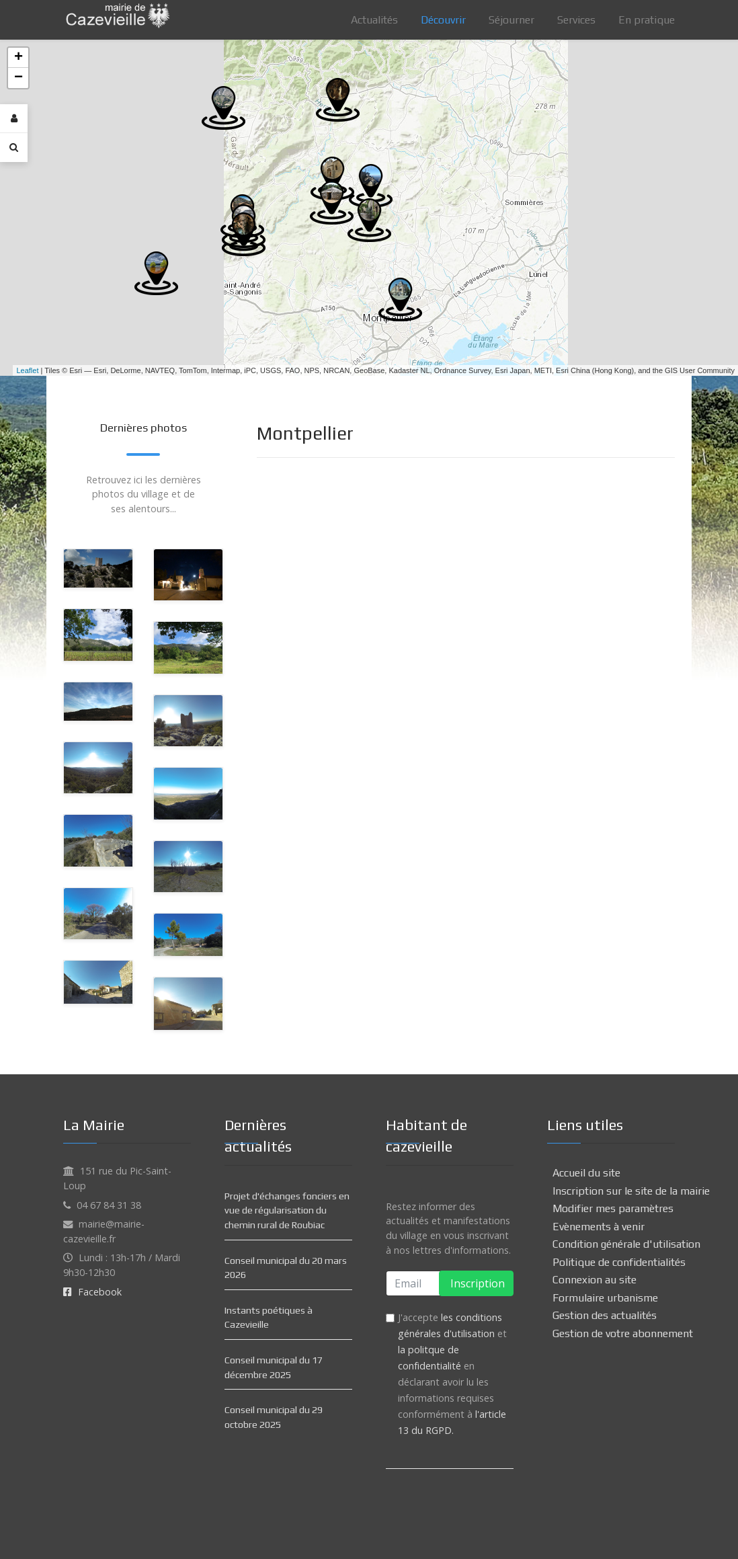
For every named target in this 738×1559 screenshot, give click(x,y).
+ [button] (18, 58)
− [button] (18, 78)
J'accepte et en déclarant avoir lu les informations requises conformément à (452, 1374)
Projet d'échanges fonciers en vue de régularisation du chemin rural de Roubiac (287, 1210)
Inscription (476, 1283)
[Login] (14, 118)
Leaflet (27, 370)
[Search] (14, 147)
